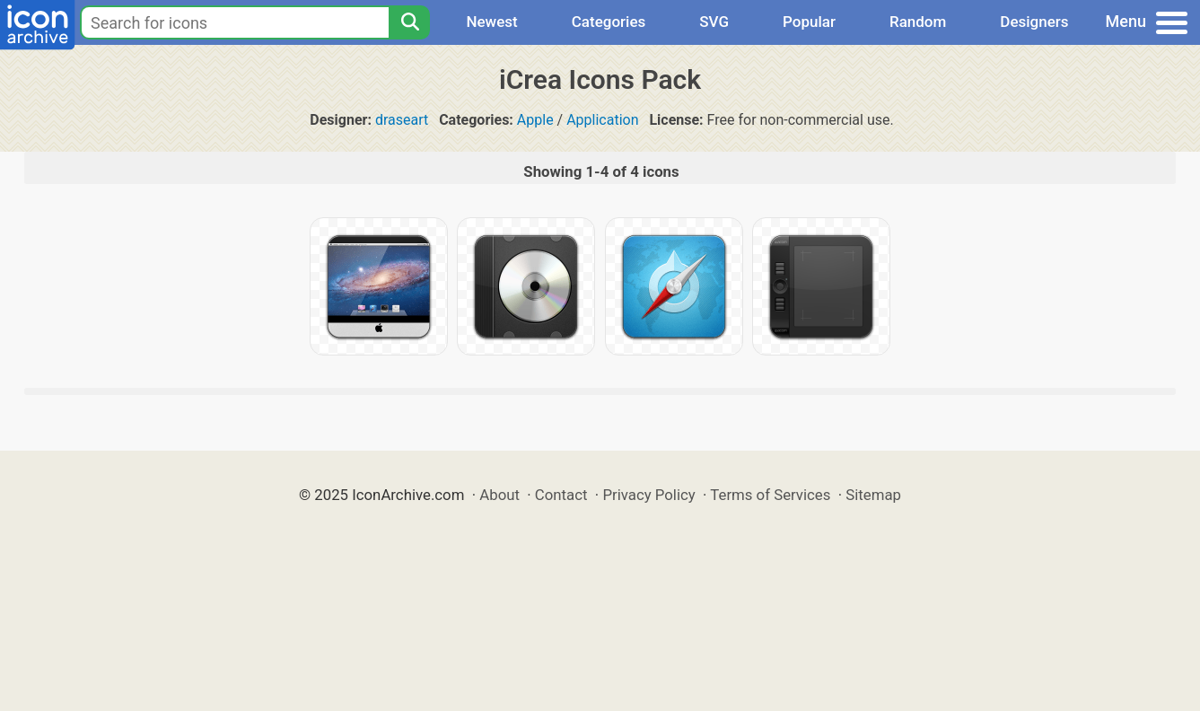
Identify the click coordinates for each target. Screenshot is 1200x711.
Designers (1034, 22)
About (499, 495)
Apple (535, 119)
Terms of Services (770, 495)
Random (917, 22)
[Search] (409, 22)
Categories (609, 22)
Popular (809, 22)
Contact (561, 495)
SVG (714, 22)
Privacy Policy (648, 495)
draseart (401, 119)
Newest (491, 22)
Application (602, 119)
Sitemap (873, 495)
